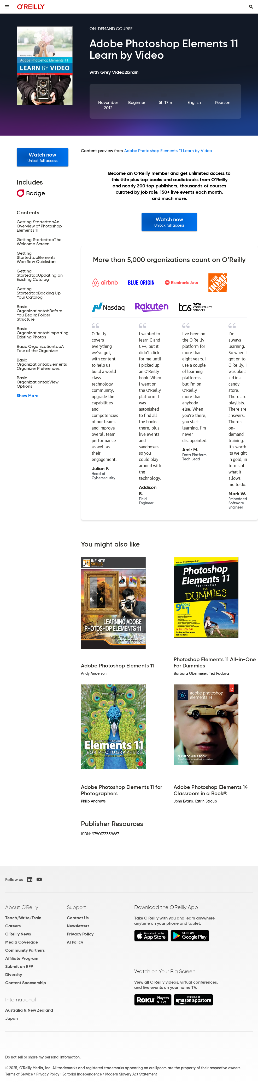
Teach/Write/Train (23, 918)
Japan (11, 1018)
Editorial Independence (82, 1074)
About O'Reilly (21, 907)
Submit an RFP (19, 966)
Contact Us (78, 918)
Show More (27, 396)
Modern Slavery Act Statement (131, 1074)
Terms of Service (19, 1074)
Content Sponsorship (25, 982)
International (20, 999)
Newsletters (78, 926)
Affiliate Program (21, 958)
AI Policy (75, 942)
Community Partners (25, 950)
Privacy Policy (80, 934)
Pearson (223, 102)
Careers (13, 926)
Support (76, 907)
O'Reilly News (18, 934)
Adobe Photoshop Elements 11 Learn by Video (168, 150)
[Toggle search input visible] (251, 7)
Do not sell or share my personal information (42, 1057)
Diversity (13, 974)
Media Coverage (21, 942)
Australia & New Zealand (29, 1010)
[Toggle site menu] (7, 7)
